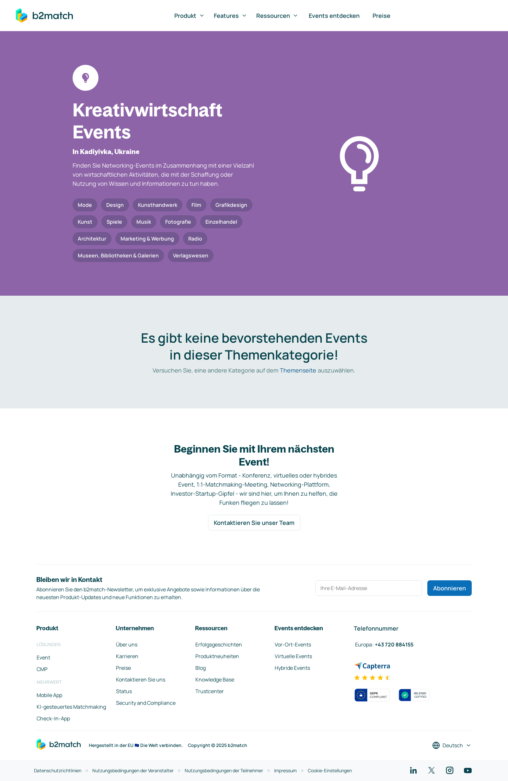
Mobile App (49, 695)
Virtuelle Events (293, 656)
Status (124, 691)
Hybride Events (292, 667)
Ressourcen (277, 15)
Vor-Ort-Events (293, 644)
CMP (42, 669)
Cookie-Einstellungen (330, 770)
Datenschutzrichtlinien (57, 770)
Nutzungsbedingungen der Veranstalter (133, 770)
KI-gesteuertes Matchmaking (71, 706)
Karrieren (127, 656)
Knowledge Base (214, 679)
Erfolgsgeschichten (218, 644)
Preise (381, 15)
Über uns (126, 644)
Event (43, 657)
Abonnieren (449, 588)
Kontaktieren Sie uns (140, 679)
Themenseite (298, 370)
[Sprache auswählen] (452, 745)
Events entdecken (334, 15)
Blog (200, 667)
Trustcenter (209, 691)
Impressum (285, 770)
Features (230, 15)
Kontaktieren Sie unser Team (254, 523)
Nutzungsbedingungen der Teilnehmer (224, 770)
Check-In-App (53, 718)
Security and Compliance (146, 702)
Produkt (189, 15)
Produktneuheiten (217, 656)
